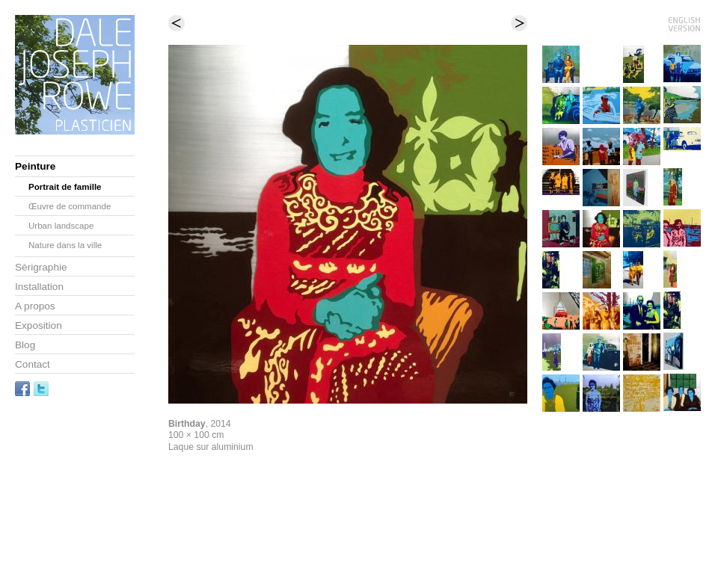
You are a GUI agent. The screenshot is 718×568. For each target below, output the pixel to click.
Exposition (38, 325)
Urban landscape (60, 225)
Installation (39, 286)
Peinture (35, 166)
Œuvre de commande (69, 206)
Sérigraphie (41, 267)
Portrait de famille (65, 186)
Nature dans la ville (65, 245)
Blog (25, 345)
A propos (35, 306)
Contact (32, 364)
